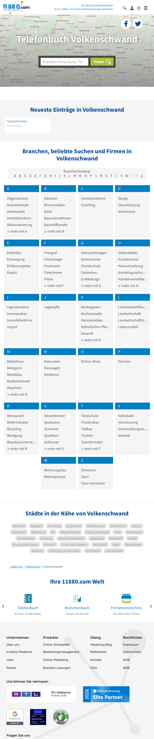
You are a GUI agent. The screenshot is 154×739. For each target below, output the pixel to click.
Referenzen (98, 652)
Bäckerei (50, 198)
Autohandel (16, 211)
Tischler (87, 435)
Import (12, 326)
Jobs (9, 660)
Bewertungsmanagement (61, 652)
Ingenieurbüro (18, 307)
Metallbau (14, 374)
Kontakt (95, 660)
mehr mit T (91, 448)
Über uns (12, 645)
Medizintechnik (18, 381)
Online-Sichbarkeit (56, 645)
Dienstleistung (129, 205)
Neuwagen (52, 368)
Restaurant (15, 415)
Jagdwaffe (52, 307)
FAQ (93, 668)
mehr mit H (128, 285)
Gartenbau (89, 272)
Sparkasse (52, 422)
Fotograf (50, 252)
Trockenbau (90, 422)
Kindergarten (91, 307)
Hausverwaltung (130, 266)
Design (123, 198)
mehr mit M (17, 394)
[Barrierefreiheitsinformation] (140, 8)
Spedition (51, 435)
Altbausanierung (19, 224)
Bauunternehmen (57, 218)
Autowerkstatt (18, 205)
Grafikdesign (90, 279)
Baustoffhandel (56, 224)
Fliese (48, 279)
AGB (126, 660)
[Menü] (147, 8)
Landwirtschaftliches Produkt (132, 320)
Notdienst (51, 374)
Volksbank (126, 415)
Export (12, 272)
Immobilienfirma (19, 320)
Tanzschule (89, 415)
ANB (126, 668)
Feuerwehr (52, 266)
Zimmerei (88, 470)
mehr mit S (54, 448)
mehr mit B (54, 231)
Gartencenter (91, 259)
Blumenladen (54, 205)
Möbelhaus (15, 361)
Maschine (14, 387)
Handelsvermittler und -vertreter (132, 279)
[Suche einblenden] (126, 8)
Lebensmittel (128, 326)
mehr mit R (17, 448)
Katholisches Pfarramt (95, 326)
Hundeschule (128, 259)
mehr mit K (91, 340)
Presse (11, 668)
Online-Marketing (55, 660)
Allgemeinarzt (17, 198)
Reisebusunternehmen (21, 442)
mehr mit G (91, 285)
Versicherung (128, 422)
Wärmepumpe (55, 476)
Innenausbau (17, 313)
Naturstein (52, 361)
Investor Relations (19, 652)
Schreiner (51, 429)
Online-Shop (90, 361)
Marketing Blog (101, 645)
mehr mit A (17, 231)
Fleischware (53, 272)
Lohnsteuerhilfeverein (132, 307)
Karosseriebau (92, 320)
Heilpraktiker (128, 252)
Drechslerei (126, 211)
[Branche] (64, 62)
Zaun (85, 476)
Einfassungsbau (19, 266)
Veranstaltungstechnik (132, 429)
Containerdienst (93, 198)
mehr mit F (54, 285)
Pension (124, 361)
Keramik (87, 333)
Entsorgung (15, 259)
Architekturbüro (19, 218)
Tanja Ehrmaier (17, 121)
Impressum (131, 645)
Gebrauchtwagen (94, 252)
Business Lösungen (56, 668)
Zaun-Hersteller (93, 483)
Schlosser (51, 442)
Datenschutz (132, 652)
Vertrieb (124, 435)
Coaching (88, 205)
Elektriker (14, 252)
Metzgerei (14, 368)
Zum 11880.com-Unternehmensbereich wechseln (83, 9)
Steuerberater (54, 415)
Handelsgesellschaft (132, 272)
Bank (48, 211)
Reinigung (14, 435)
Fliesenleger (53, 259)
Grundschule (90, 266)
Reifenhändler (17, 422)
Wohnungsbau (55, 470)
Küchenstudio (91, 313)
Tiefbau (86, 429)
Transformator (92, 442)
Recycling (14, 429)
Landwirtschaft (129, 313)
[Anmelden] (133, 8)
